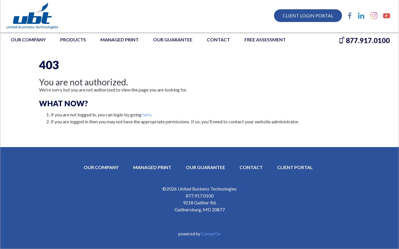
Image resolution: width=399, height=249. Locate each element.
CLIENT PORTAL (295, 167)
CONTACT (251, 167)
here (146, 114)
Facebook (349, 15)
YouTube (386, 15)
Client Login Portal (308, 15)
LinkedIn (361, 15)
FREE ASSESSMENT (265, 39)
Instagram (373, 15)
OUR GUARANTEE (172, 39)
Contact (218, 39)
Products (73, 39)
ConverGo (211, 233)
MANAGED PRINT (119, 39)
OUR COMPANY (28, 39)
